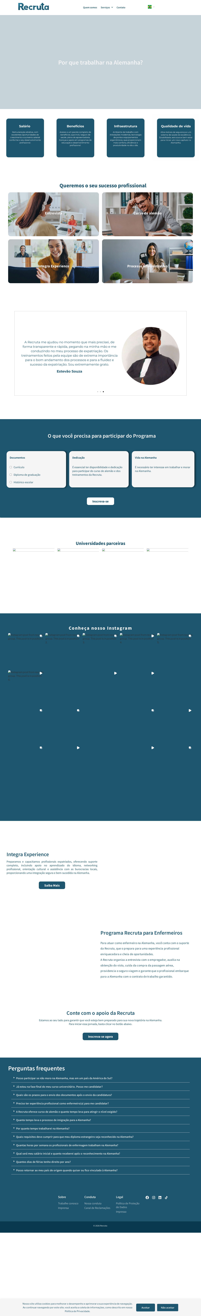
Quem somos (90, 7)
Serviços (107, 7)
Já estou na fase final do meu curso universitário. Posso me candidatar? (59, 1170)
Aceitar (146, 1307)
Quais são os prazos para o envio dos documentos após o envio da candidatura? (64, 1178)
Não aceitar (167, 1307)
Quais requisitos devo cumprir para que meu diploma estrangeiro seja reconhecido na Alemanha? (75, 1220)
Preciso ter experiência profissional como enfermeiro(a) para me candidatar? (62, 1187)
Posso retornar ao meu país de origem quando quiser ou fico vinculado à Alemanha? (67, 1253)
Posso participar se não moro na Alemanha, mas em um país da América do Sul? (64, 1161)
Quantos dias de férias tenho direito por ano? (43, 1245)
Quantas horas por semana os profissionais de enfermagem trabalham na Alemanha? (67, 1228)
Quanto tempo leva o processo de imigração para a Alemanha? (53, 1203)
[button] (97, 391)
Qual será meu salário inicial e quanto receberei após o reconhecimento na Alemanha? (68, 1237)
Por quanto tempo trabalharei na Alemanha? (43, 1212)
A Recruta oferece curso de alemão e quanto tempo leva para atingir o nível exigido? (66, 1195)
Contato (121, 7)
